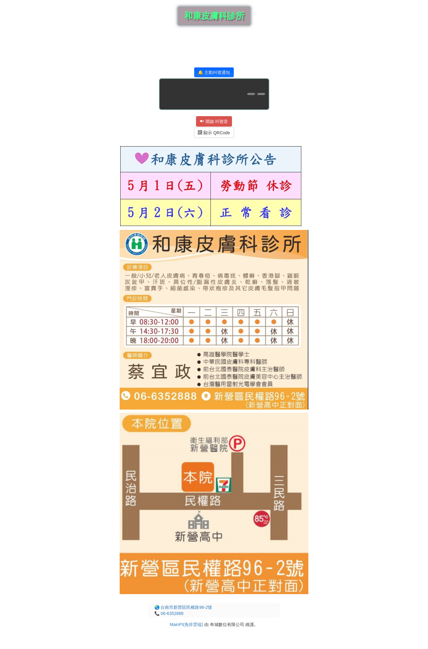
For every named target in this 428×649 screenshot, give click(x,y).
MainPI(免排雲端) (186, 624)
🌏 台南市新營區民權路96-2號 (183, 607)
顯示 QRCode (214, 132)
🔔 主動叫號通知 (214, 72)
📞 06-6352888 (169, 613)
